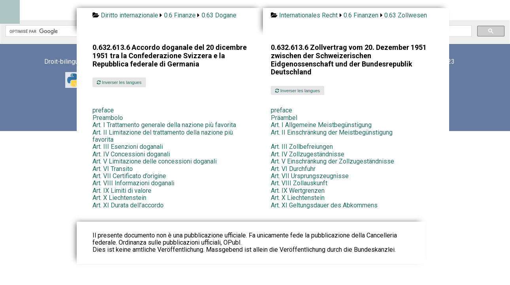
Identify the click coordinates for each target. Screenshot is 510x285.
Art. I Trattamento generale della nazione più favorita (164, 125)
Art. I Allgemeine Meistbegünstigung (321, 125)
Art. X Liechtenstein (119, 197)
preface (103, 110)
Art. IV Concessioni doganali (131, 154)
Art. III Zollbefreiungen (302, 146)
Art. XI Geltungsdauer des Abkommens (324, 205)
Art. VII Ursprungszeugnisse (310, 176)
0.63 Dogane (219, 15)
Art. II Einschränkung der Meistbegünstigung (332, 132)
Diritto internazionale (129, 15)
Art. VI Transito (113, 169)
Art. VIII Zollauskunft (299, 183)
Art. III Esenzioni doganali (128, 146)
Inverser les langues (119, 82)
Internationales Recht (308, 15)
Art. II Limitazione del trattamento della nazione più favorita (163, 136)
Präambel (284, 118)
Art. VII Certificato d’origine (129, 176)
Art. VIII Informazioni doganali (133, 183)
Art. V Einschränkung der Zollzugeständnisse (332, 161)
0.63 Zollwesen (405, 15)
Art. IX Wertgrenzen (298, 190)
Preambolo (108, 118)
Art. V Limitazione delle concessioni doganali (155, 161)
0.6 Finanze (180, 15)
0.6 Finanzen (361, 15)
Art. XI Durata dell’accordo (128, 205)
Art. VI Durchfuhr (293, 169)
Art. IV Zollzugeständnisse (307, 154)
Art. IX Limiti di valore (122, 190)
